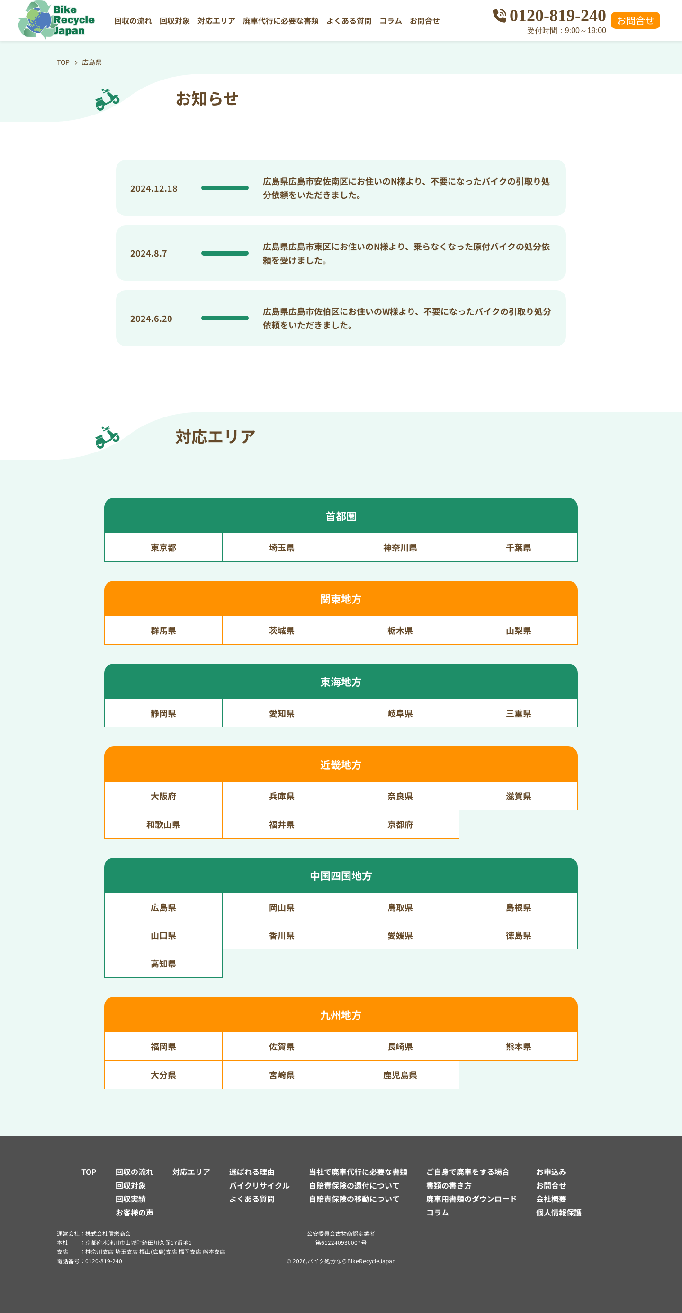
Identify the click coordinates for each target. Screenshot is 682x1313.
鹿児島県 (400, 1074)
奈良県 (400, 796)
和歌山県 (163, 824)
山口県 (163, 935)
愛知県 (282, 713)
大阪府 (163, 796)
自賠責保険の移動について (354, 1198)
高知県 (163, 963)
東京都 (163, 547)
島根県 (518, 907)
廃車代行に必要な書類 (281, 20)
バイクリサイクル (259, 1185)
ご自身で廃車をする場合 (468, 1171)
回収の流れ (133, 20)
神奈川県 (400, 547)
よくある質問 (349, 20)
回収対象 (175, 20)
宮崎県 (282, 1074)
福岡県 (163, 1046)
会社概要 (551, 1198)
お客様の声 (134, 1212)
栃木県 (400, 630)
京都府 (400, 824)
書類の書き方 (449, 1185)
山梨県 (518, 630)
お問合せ (425, 20)
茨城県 (282, 630)
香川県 (282, 935)
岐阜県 (400, 713)
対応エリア (216, 20)
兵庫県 (282, 796)
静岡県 (163, 713)
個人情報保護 (559, 1212)
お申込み (551, 1171)
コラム (390, 20)
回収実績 (131, 1198)
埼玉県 (282, 547)
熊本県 (518, 1046)
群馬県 (163, 630)
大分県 (163, 1074)
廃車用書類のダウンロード (471, 1198)
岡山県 (282, 907)
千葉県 (518, 547)
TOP (89, 1171)
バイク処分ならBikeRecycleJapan (351, 1261)
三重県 (518, 713)
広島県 (163, 907)
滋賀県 (518, 796)
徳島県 (518, 935)
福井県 (282, 824)
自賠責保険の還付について (354, 1185)
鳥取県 (400, 907)
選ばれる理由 (252, 1171)
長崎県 (400, 1046)
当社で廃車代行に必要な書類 (358, 1171)
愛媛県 (400, 935)
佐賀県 (282, 1046)
